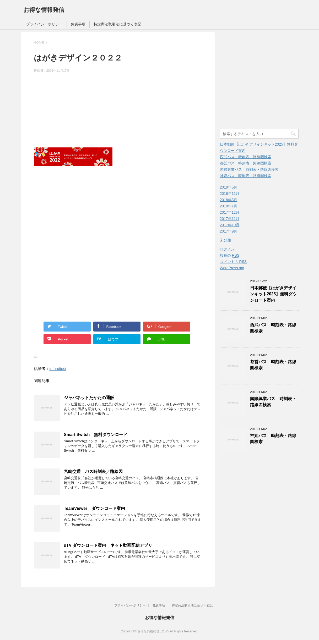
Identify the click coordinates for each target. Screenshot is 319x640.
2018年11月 (230, 193)
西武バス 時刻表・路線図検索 (245, 157)
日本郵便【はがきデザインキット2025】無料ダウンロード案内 (273, 294)
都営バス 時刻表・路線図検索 (245, 163)
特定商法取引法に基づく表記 (117, 24)
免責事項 (78, 24)
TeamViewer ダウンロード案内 (94, 508)
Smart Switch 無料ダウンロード (96, 434)
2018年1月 (228, 206)
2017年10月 (230, 225)
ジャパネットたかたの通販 (89, 397)
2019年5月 (228, 187)
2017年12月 (230, 212)
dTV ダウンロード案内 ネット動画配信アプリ (110, 545)
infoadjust (58, 368)
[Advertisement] (117, 111)
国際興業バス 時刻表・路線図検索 (249, 169)
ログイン (227, 249)
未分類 (225, 240)
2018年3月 (228, 200)
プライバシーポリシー (44, 24)
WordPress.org (232, 268)
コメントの (233, 262)
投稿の (230, 255)
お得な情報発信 (43, 10)
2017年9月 (228, 231)
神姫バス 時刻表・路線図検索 (245, 176)
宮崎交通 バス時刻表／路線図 (93, 471)
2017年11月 (230, 219)
